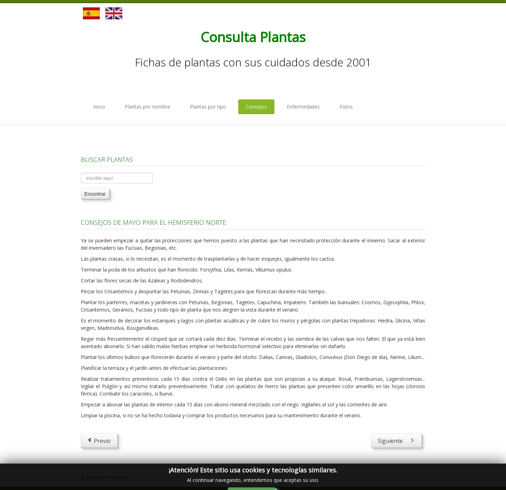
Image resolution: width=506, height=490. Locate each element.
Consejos (256, 106)
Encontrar (95, 194)
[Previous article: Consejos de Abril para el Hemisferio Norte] (99, 440)
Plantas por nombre (147, 106)
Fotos (346, 106)
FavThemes (112, 477)
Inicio (99, 106)
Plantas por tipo (208, 106)
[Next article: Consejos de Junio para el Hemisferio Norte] (396, 440)
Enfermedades (303, 106)
